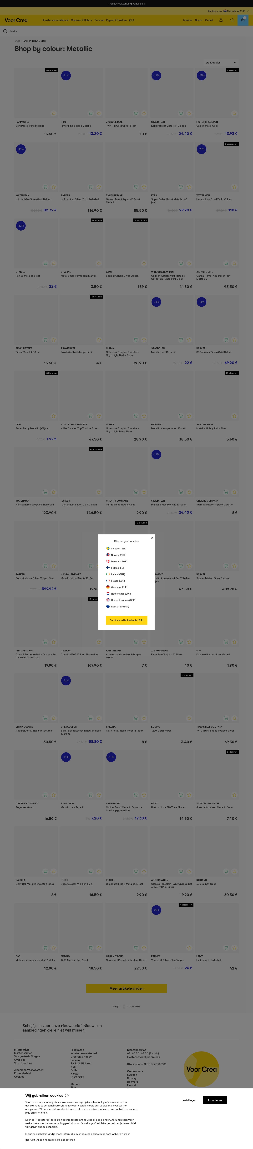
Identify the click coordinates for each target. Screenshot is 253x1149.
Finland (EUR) (115, 568)
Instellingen (189, 1100)
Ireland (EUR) (115, 574)
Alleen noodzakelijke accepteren (55, 1139)
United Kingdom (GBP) (120, 600)
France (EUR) (115, 580)
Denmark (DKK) (116, 561)
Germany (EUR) (116, 587)
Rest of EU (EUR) (117, 606)
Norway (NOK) (116, 555)
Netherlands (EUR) (118, 593)
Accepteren (215, 1100)
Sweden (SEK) (116, 548)
